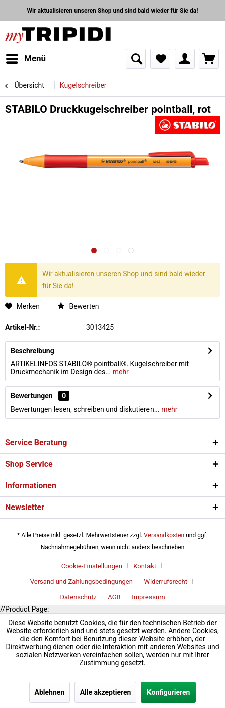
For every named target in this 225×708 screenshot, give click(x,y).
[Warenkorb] (209, 59)
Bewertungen (32, 396)
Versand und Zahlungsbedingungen (81, 581)
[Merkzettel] (160, 59)
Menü (26, 57)
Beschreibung (32, 351)
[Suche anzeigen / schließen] (136, 59)
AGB (114, 597)
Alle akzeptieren (105, 692)
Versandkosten (164, 535)
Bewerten (78, 306)
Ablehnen (50, 692)
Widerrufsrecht (165, 581)
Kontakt (144, 566)
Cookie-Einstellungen (91, 566)
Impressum (148, 597)
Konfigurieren (168, 692)
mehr (120, 372)
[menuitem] (25, 59)
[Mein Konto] (185, 59)
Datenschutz (78, 597)
